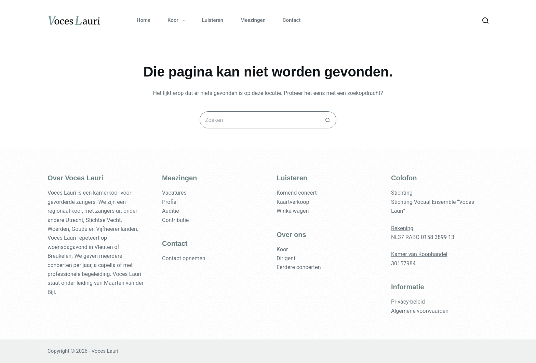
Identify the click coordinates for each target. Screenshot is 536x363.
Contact (292, 20)
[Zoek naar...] (259, 119)
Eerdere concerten (299, 267)
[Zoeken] (485, 20)
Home (143, 20)
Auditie (170, 211)
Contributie (175, 220)
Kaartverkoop (293, 202)
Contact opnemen (183, 258)
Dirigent (286, 258)
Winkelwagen (293, 211)
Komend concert (297, 193)
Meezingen (253, 20)
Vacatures (174, 193)
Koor (178, 20)
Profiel (170, 202)
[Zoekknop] (327, 119)
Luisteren (212, 20)
